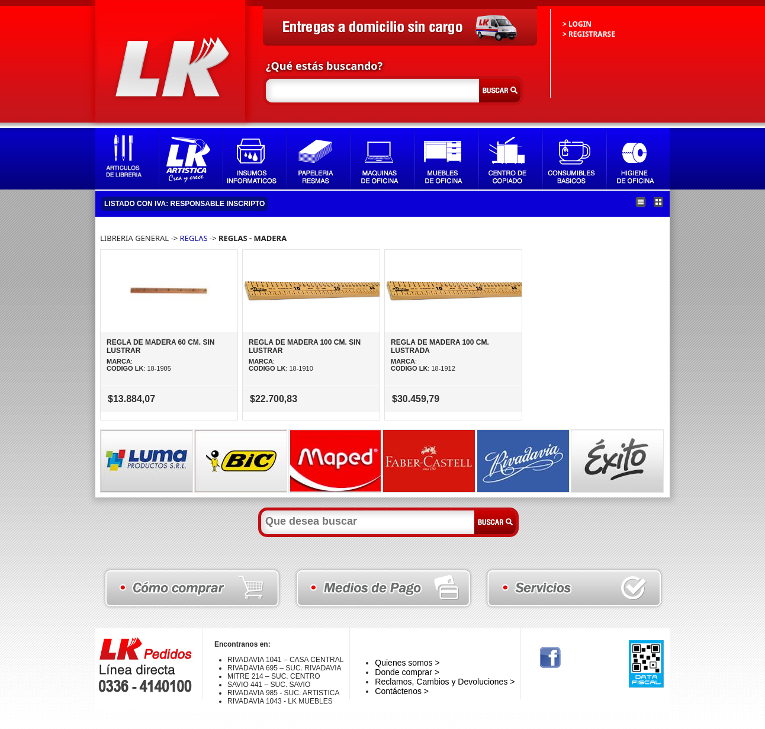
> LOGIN (577, 24)
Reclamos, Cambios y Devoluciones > (445, 681)
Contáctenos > (402, 691)
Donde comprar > (407, 672)
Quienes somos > (407, 662)
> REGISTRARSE (588, 34)
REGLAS (194, 238)
